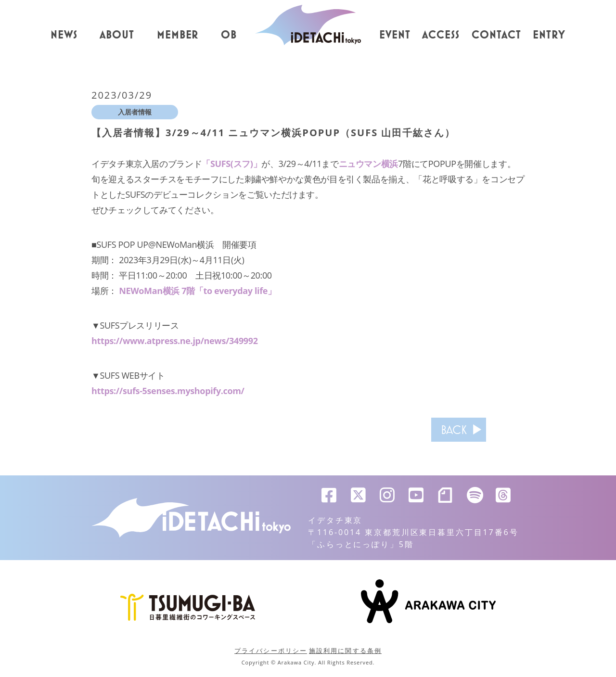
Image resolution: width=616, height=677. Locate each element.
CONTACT (496, 35)
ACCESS (441, 35)
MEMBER (178, 35)
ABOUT (117, 35)
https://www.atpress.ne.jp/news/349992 (174, 340)
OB (229, 35)
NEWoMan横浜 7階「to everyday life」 (197, 290)
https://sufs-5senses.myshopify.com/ (167, 390)
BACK (454, 429)
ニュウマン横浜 (368, 163)
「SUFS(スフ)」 (231, 163)
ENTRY (549, 35)
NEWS (64, 35)
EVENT (395, 35)
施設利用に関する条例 (345, 650)
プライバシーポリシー (270, 650)
